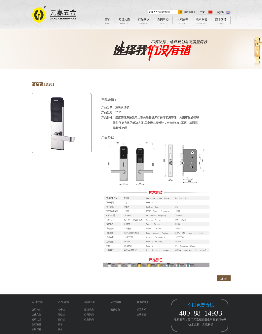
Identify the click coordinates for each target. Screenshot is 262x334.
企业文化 (36, 314)
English (223, 12)
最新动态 (89, 309)
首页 (108, 20)
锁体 (60, 329)
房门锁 (61, 319)
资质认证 (36, 319)
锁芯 (60, 324)
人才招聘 (182, 20)
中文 (206, 12)
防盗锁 (61, 314)
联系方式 (141, 309)
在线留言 (141, 314)
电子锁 (61, 309)
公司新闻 (89, 314)
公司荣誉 (36, 324)
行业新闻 (89, 319)
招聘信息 (115, 309)
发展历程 (36, 329)
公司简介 (36, 309)
